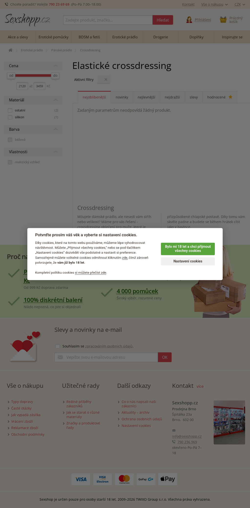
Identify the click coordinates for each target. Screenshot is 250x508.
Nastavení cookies (187, 261)
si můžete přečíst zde (90, 272)
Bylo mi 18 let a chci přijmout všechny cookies (188, 249)
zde (124, 257)
